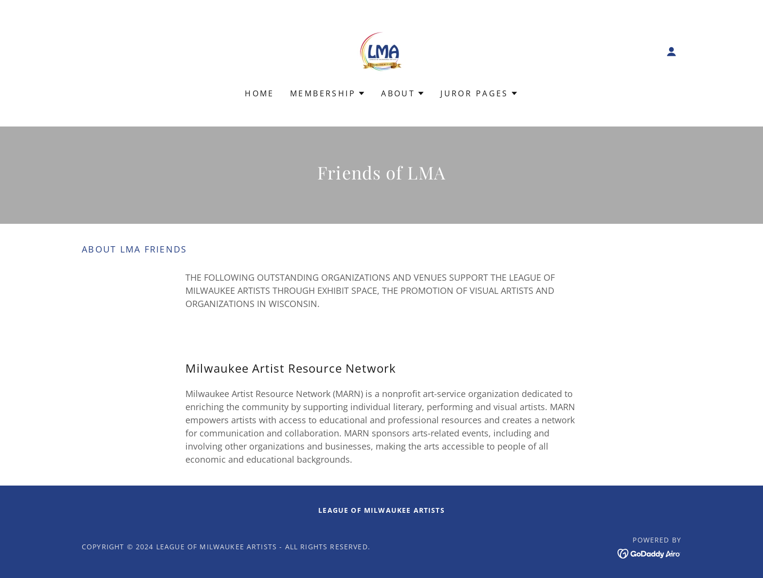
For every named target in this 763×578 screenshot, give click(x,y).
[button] (671, 51)
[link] (381, 50)
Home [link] (259, 93)
